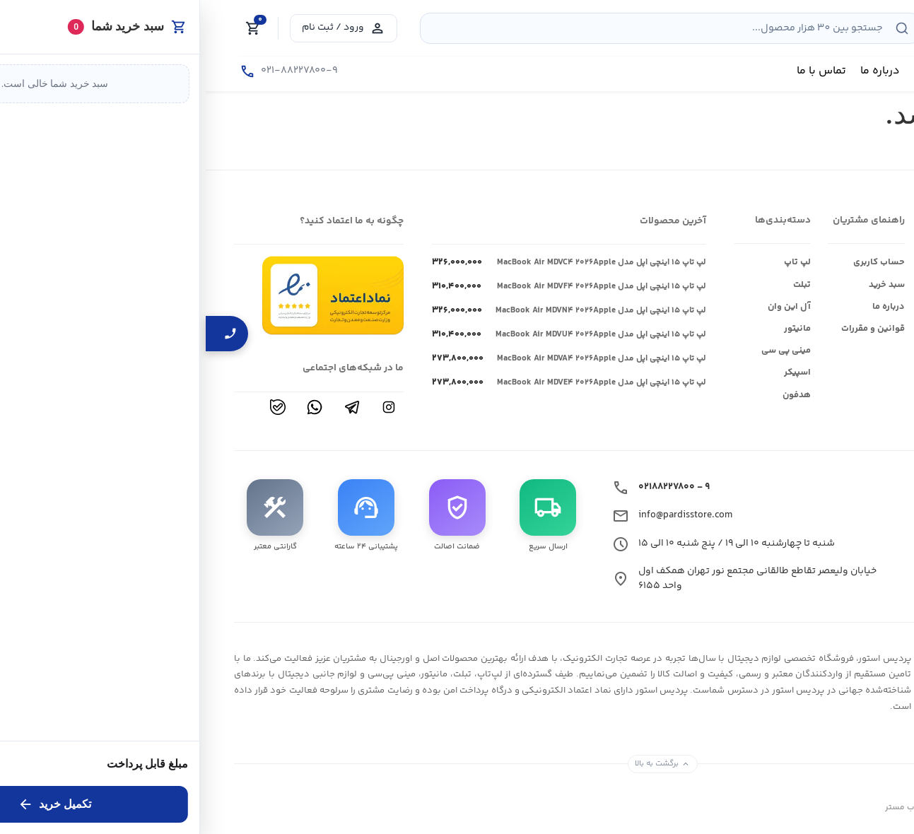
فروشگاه (868, 262)
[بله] (72, 407)
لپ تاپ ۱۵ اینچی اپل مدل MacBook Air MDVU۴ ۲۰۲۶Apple (395, 335)
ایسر (783, 307)
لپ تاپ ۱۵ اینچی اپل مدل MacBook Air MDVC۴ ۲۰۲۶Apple (395, 263)
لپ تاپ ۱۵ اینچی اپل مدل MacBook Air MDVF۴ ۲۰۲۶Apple (395, 287)
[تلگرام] (146, 407)
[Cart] (47, 28)
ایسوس (776, 262)
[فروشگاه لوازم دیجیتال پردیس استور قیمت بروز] (808, 24)
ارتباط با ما (865, 307)
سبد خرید (681, 285)
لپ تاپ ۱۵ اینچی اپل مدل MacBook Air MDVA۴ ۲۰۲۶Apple (395, 359)
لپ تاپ (591, 262)
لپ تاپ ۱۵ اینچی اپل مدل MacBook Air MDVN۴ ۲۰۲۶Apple (395, 311)
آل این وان (583, 307)
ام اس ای (773, 329)
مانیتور (591, 329)
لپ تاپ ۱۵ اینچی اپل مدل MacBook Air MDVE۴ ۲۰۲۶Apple (395, 383)
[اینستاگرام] (183, 407)
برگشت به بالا (457, 763)
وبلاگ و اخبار (861, 285)
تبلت (596, 285)
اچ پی (781, 350)
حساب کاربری (673, 262)
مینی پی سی (580, 350)
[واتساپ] (109, 407)
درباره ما (683, 307)
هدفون (591, 395)
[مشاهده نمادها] (127, 295)
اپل (785, 285)
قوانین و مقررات (667, 329)
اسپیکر (591, 372)
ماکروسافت (770, 372)
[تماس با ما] (83, 71)
